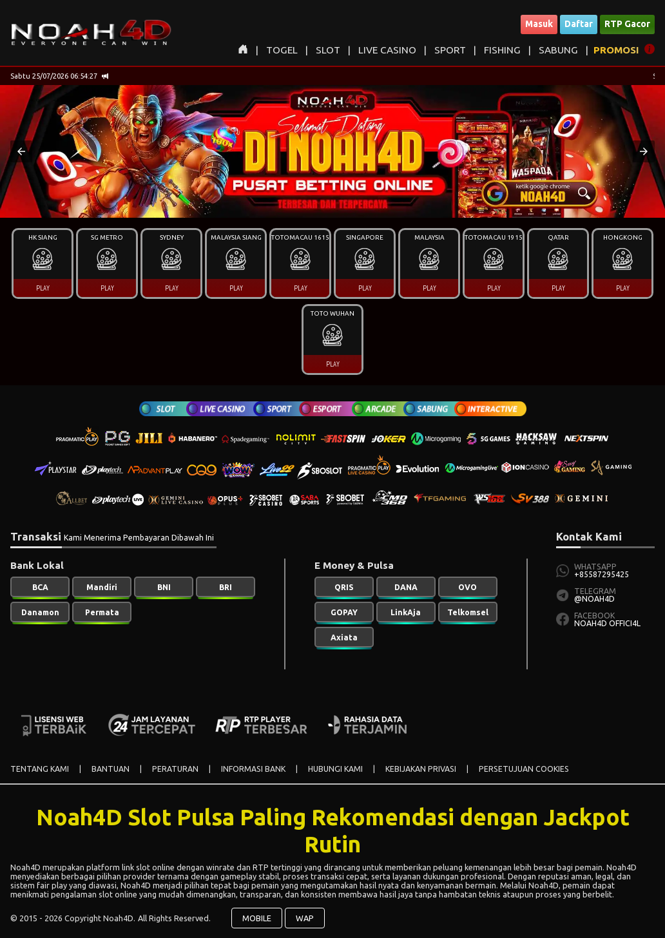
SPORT (450, 49)
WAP (305, 918)
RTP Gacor (627, 24)
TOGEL (282, 49)
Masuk (539, 24)
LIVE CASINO (387, 49)
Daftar (578, 24)
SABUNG (558, 49)
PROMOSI (616, 49)
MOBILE (256, 918)
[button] (21, 151)
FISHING (502, 49)
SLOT (328, 49)
